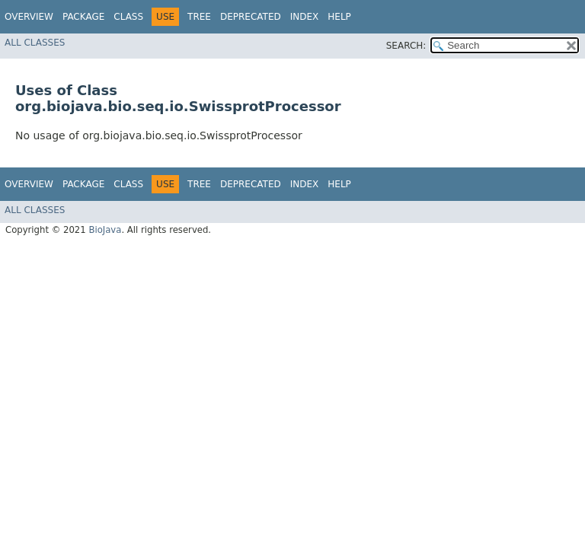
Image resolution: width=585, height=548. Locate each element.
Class (128, 16)
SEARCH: (406, 45)
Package (83, 16)
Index (304, 16)
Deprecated (250, 16)
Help (339, 16)
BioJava (104, 230)
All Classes (35, 42)
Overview (29, 16)
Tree (199, 16)
